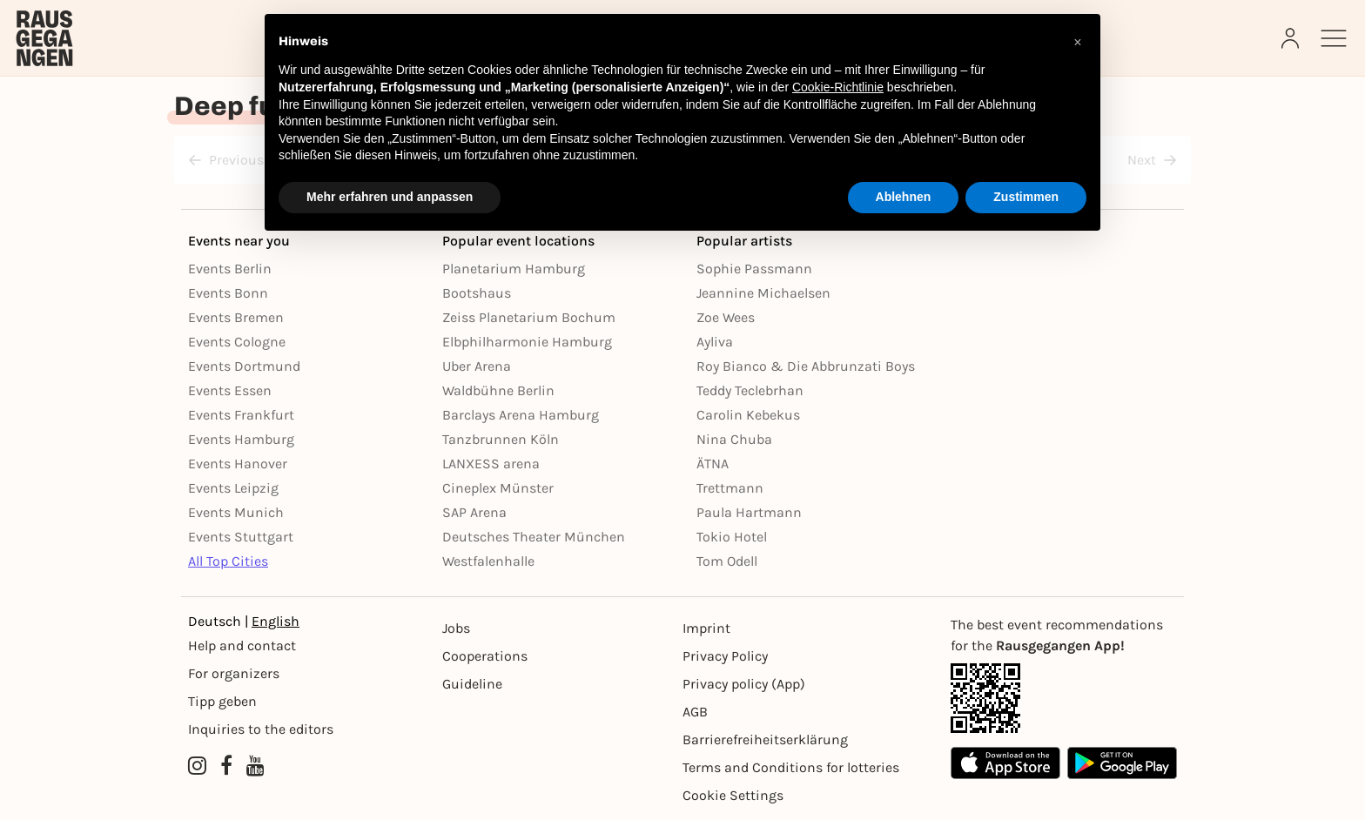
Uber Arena (476, 366)
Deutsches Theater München (533, 536)
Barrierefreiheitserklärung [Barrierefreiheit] (765, 739)
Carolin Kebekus (748, 415)
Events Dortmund (244, 366)
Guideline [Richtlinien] (472, 683)
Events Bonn (228, 293)
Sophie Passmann (754, 268)
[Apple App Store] (1005, 763)
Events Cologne (237, 341)
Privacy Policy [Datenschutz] (725, 656)
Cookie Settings (732, 795)
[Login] (1291, 38)
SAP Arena (474, 512)
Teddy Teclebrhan (750, 390)
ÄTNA (712, 463)
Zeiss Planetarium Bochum (528, 317)
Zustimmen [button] (1026, 197)
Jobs (456, 628)
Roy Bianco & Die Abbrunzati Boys (805, 366)
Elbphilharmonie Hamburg (527, 341)
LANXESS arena (491, 463)
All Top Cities (228, 561)
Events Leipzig (233, 488)
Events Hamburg (241, 439)
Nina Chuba (734, 439)
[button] (1078, 42)
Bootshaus (476, 293)
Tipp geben (222, 701)
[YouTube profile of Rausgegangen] (255, 766)
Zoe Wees (725, 317)
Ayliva (714, 341)
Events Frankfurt (241, 415)
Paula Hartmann (749, 512)
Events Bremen (236, 317)
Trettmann (729, 488)
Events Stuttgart (240, 536)
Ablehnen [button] (903, 197)
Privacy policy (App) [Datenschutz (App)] (743, 683)
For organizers (233, 673)
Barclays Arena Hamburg (520, 415)
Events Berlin (230, 268)
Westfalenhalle (488, 561)
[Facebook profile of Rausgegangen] (226, 766)
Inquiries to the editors (260, 729)
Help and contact (242, 645)
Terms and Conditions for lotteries (790, 767)
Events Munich (236, 512)
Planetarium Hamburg (513, 268)
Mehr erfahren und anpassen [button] (389, 197)
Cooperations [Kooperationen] (485, 656)
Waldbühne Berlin (498, 390)
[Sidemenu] (1333, 38)
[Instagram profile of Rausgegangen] (197, 766)
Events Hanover (237, 463)
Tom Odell (726, 561)
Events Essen (230, 390)
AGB (695, 711)
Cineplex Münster (498, 488)
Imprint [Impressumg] (706, 628)
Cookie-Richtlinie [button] (838, 87)
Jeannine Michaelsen (763, 293)
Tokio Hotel (731, 536)
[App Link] (1064, 698)
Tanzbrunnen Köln (500, 439)
